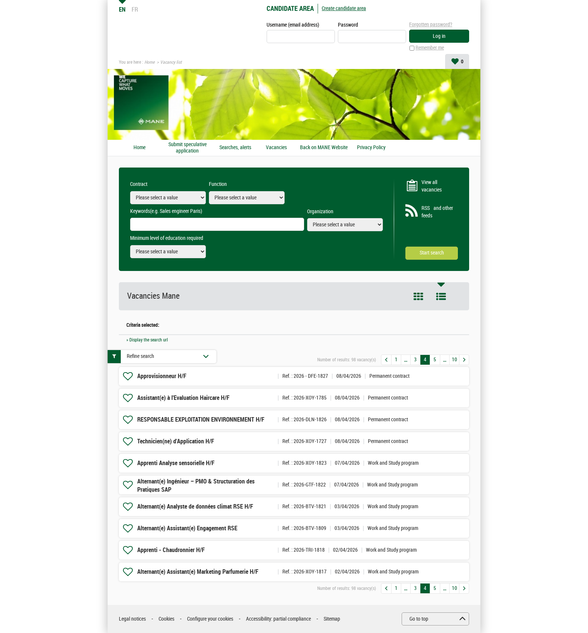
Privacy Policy (371, 148)
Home (149, 62)
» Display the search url (147, 340)
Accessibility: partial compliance (278, 619)
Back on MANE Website (324, 148)
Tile (418, 296)
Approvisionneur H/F (161, 376)
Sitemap (332, 619)
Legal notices (132, 619)
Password (348, 25)
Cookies (166, 619)
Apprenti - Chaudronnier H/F (171, 550)
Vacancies (276, 148)
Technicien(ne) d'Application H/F (175, 441)
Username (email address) (293, 25)
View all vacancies (432, 186)
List (441, 296)
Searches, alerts (235, 148)
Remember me (430, 48)
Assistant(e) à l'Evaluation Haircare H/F (183, 397)
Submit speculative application (187, 148)
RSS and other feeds (437, 212)
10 (454, 359)
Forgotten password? (430, 24)
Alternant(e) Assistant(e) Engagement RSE (187, 528)
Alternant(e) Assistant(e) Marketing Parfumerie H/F (197, 571)
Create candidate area (344, 8)
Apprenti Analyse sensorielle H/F (175, 463)
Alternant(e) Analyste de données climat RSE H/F (195, 506)
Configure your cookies (210, 619)
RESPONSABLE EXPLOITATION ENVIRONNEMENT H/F (200, 419)
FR (135, 9)
